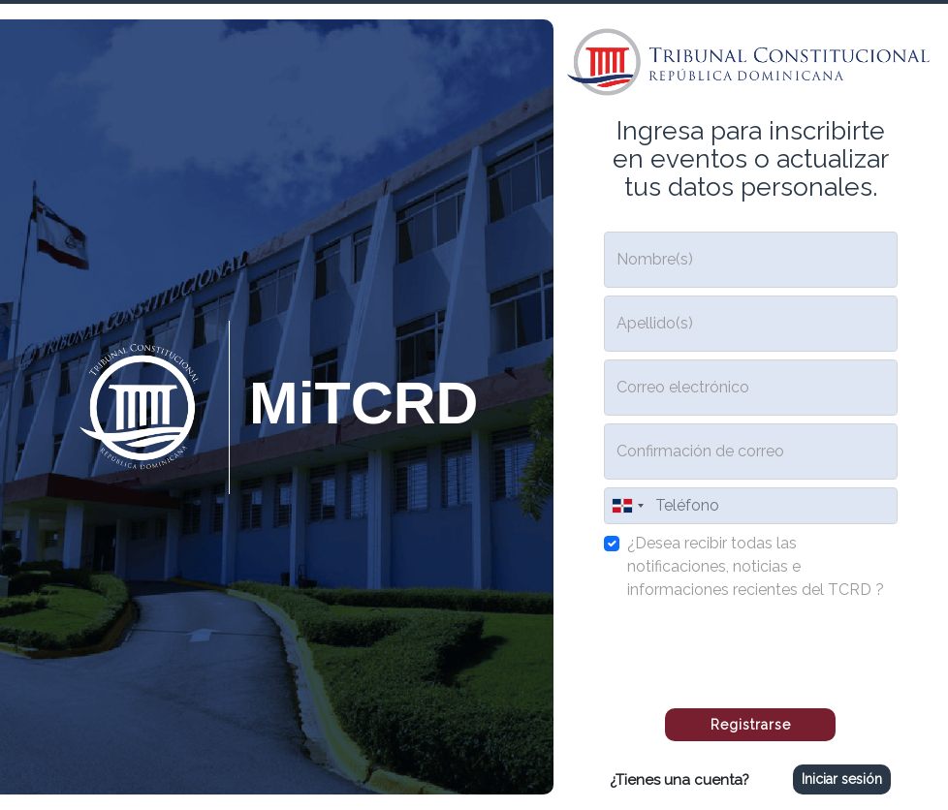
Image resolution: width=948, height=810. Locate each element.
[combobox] (627, 505)
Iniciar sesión (842, 779)
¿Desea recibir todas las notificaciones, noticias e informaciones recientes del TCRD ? (755, 566)
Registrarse (751, 724)
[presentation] (750, 647)
